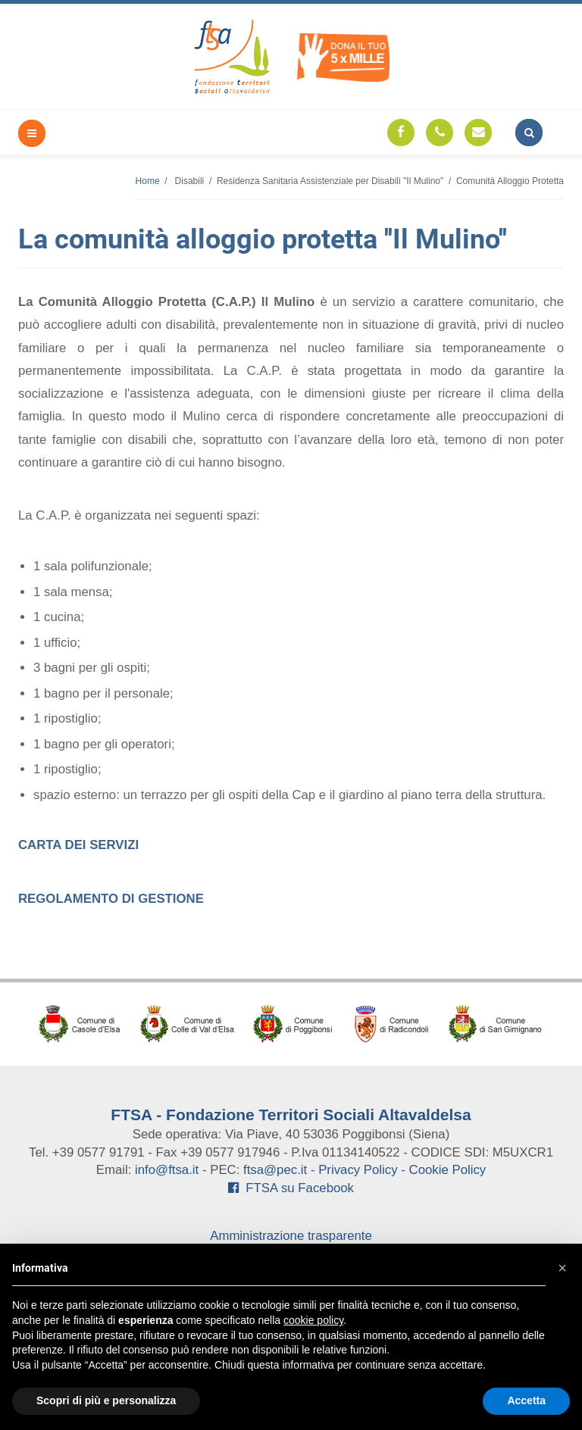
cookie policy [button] (313, 1320)
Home (148, 181)
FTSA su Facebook (291, 1188)
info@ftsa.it (167, 1170)
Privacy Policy (357, 1170)
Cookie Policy (448, 1170)
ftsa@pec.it (275, 1170)
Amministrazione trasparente (291, 1236)
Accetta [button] (526, 1400)
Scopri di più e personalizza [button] (106, 1400)
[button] (562, 1268)
